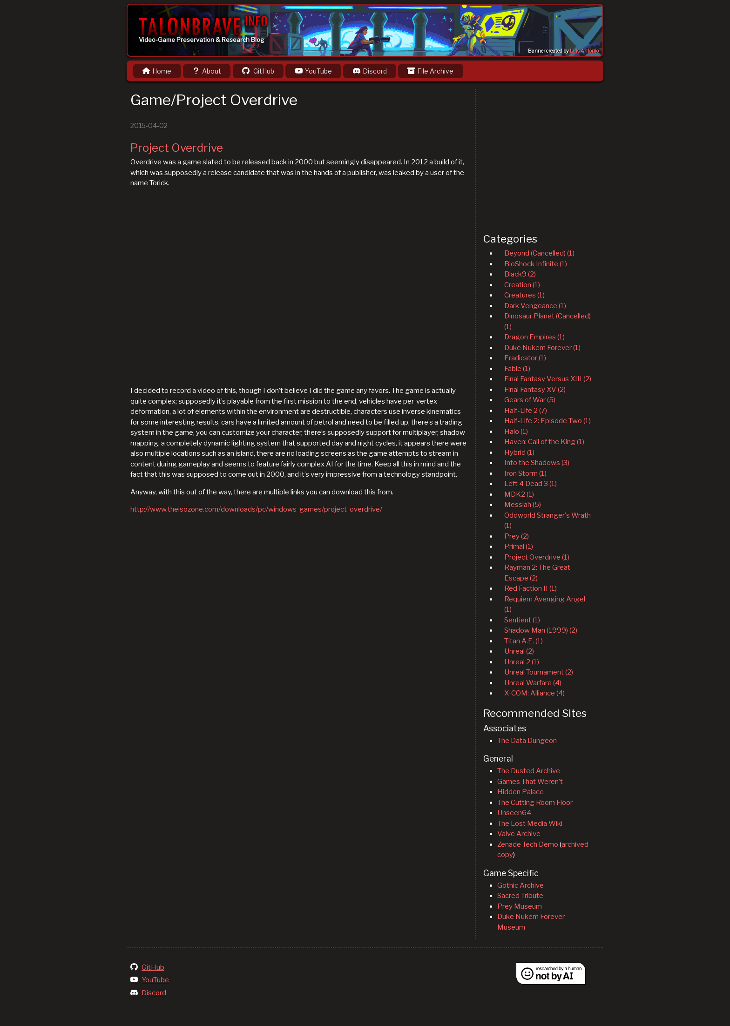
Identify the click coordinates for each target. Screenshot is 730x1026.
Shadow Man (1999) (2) (540, 630)
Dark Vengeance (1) (535, 306)
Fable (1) (517, 368)
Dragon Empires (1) (534, 337)
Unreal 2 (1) (521, 662)
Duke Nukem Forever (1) (542, 348)
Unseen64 (514, 813)
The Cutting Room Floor (535, 802)
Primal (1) (518, 546)
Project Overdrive (176, 148)
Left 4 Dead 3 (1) (530, 483)
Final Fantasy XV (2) (535, 389)
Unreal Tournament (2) (538, 672)
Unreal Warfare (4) (532, 683)
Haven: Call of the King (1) (544, 442)
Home (156, 71)
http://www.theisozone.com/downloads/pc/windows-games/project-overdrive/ (256, 509)
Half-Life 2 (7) (525, 410)
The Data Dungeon (527, 740)
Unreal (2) (519, 651)
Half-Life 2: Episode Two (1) (547, 421)
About (206, 71)
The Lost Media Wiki (529, 823)
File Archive (430, 71)
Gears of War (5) (529, 400)
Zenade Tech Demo (527, 844)
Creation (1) (522, 285)
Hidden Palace (520, 792)
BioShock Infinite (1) (535, 264)
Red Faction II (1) (530, 588)
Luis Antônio (584, 51)
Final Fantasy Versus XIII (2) (547, 379)
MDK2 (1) (519, 494)
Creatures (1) (524, 295)
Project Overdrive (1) (536, 557)
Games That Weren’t (530, 781)
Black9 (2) (520, 274)
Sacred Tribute (520, 895)
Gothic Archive (520, 885)
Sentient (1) (522, 620)
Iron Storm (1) (525, 473)
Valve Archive (519, 834)
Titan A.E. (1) (523, 641)
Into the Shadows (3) (536, 463)
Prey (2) (516, 536)
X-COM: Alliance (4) (534, 693)
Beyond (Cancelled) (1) (539, 253)
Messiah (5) (522, 504)
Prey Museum (519, 906)
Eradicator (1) (525, 358)
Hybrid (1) (519, 452)
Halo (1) (516, 431)
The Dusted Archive (528, 771)
